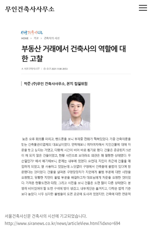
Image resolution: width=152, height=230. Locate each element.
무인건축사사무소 (30, 9)
